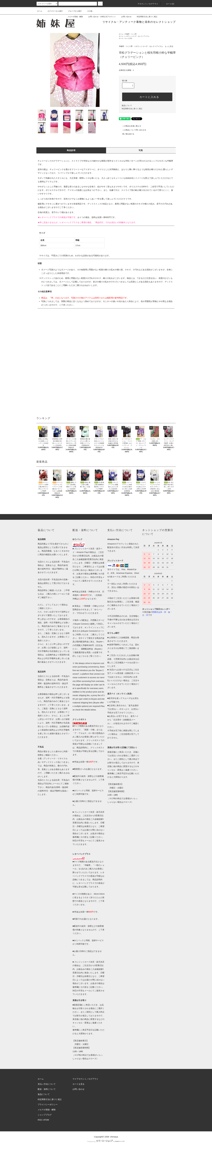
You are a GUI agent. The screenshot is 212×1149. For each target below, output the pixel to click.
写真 (141, 150)
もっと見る (128, 38)
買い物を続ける (126, 134)
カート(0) (168, 4)
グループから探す (73, 11)
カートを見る (78, 1084)
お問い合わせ (125, 17)
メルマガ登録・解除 (73, 17)
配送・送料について (47, 1089)
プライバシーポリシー (48, 1104)
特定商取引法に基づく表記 (145, 17)
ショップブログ (45, 1115)
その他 (88, 11)
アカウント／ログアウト (146, 4)
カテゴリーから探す (53, 11)
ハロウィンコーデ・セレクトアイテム (137, 36)
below (93, 710)
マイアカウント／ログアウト (85, 1079)
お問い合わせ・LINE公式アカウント (100, 17)
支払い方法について (47, 1084)
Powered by (106, 1141)
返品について (127, 106)
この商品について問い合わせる (132, 130)
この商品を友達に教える (130, 126)
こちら (83, 656)
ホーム (39, 11)
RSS (40, 1120)
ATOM (46, 1120)
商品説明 (71, 150)
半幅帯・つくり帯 (130, 34)
